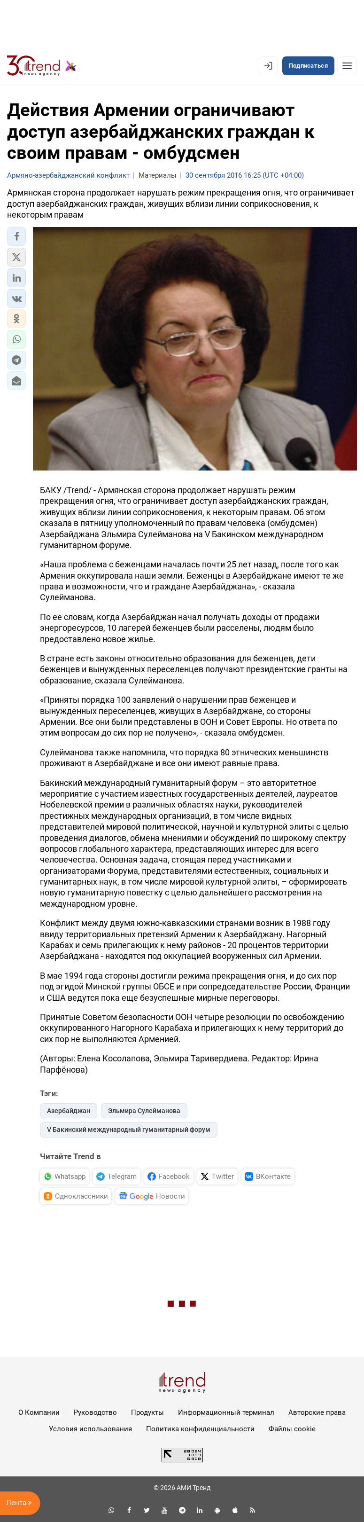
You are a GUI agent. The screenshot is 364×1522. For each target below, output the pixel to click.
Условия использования (90, 1429)
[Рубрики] (347, 65)
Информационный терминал (226, 1412)
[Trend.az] (42, 65)
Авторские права (317, 1412)
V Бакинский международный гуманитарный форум (128, 1129)
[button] (16, 236)
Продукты (147, 1412)
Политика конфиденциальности (200, 1429)
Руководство (95, 1412)
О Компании (39, 1412)
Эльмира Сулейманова (144, 1110)
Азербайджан (68, 1110)
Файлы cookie (292, 1429)
